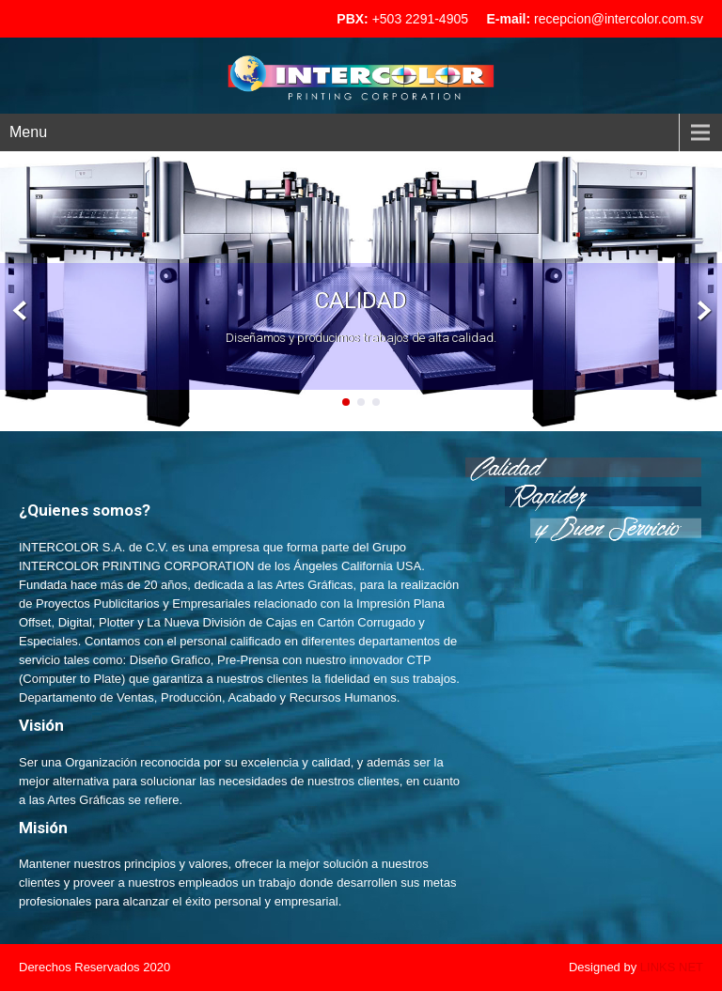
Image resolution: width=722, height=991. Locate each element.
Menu (28, 132)
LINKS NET (671, 967)
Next (702, 311)
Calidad (361, 300)
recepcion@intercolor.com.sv (618, 18)
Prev (20, 311)
